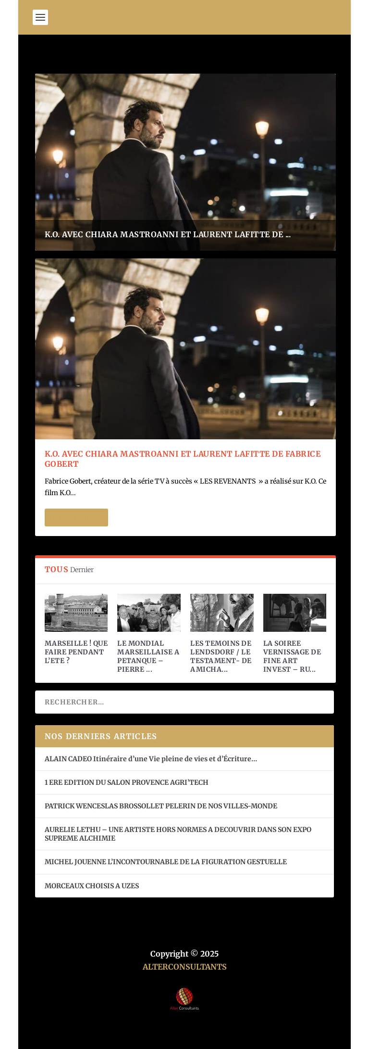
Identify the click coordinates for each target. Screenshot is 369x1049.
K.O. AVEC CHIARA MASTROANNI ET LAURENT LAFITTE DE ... (168, 234)
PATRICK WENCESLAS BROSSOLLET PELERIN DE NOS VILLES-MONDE (161, 806)
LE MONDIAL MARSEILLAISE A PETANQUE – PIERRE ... (148, 656)
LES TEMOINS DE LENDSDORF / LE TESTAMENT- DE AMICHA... (221, 656)
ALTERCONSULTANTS (185, 967)
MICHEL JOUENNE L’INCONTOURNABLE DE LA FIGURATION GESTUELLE (166, 861)
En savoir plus (76, 517)
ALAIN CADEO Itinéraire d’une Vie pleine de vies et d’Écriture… (151, 759)
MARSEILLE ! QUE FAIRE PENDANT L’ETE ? (76, 652)
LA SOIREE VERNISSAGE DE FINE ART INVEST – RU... (292, 656)
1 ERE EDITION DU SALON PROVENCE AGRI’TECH (127, 782)
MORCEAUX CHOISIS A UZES (92, 886)
